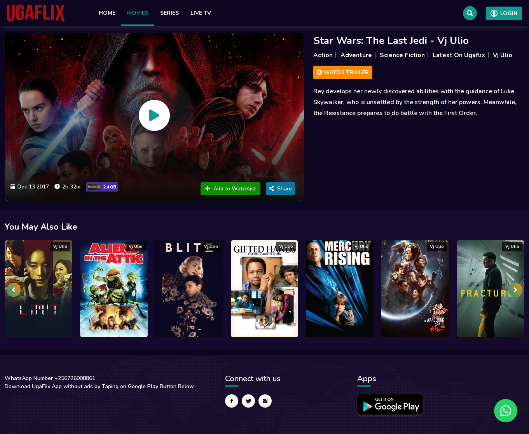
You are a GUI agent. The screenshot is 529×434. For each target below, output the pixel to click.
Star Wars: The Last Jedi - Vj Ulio (391, 40)
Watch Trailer (343, 72)
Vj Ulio (502, 55)
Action (323, 55)
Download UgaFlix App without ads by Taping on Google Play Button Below (99, 386)
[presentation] (14, 290)
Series (169, 13)
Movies (137, 13)
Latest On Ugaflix (459, 55)
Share (280, 188)
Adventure (356, 55)
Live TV (200, 13)
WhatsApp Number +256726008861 (50, 378)
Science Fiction (402, 55)
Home (107, 13)
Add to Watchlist (230, 188)
